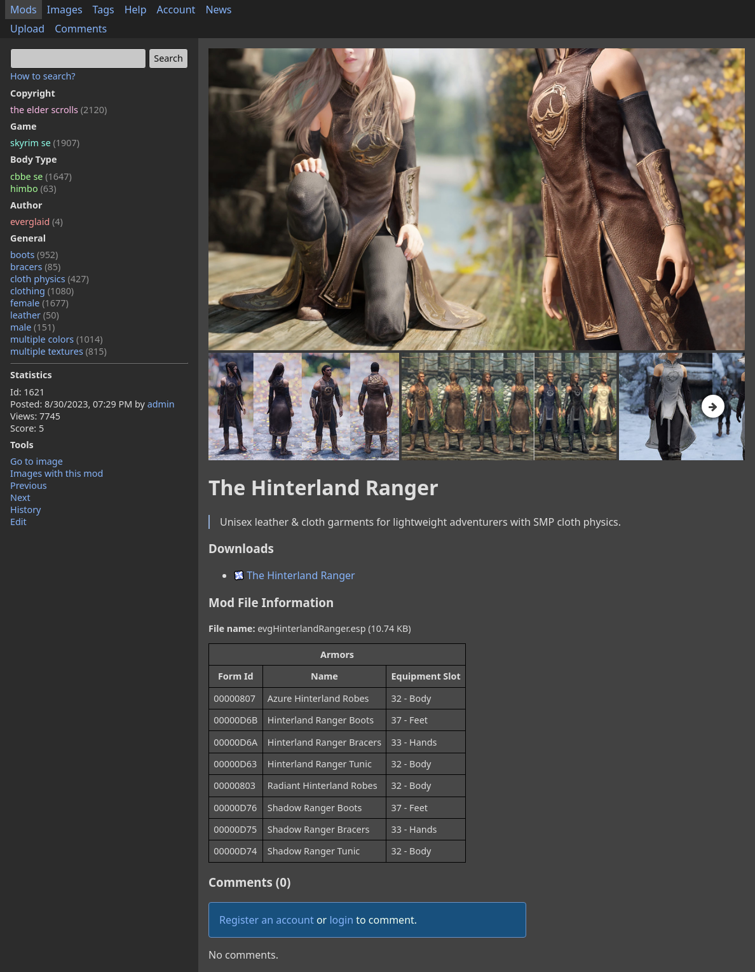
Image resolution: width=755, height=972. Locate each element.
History (25, 509)
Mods (23, 10)
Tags (103, 10)
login (341, 920)
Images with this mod (56, 473)
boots (34, 255)
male (32, 327)
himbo (33, 188)
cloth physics (49, 279)
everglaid (36, 222)
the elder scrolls (58, 110)
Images (65, 10)
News (218, 10)
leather (34, 315)
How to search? (43, 76)
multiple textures (58, 351)
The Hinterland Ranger (294, 575)
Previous (28, 485)
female (39, 303)
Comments (81, 29)
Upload (27, 29)
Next (20, 497)
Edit (18, 522)
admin (161, 404)
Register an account (266, 920)
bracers (35, 267)
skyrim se (44, 143)
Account (176, 10)
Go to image (36, 461)
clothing (42, 291)
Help (136, 10)
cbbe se (41, 176)
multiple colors (56, 339)
